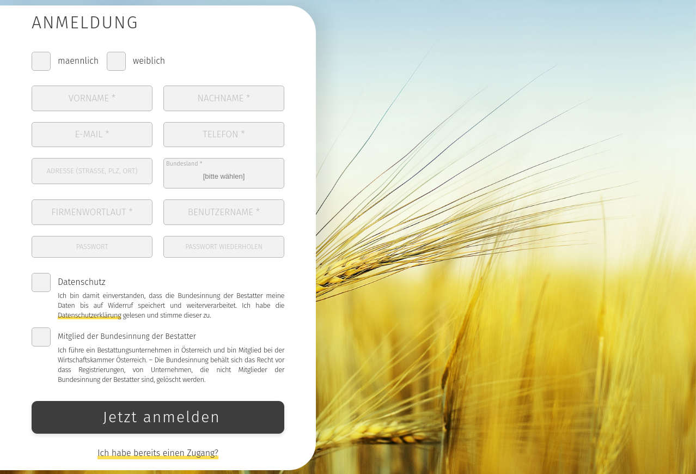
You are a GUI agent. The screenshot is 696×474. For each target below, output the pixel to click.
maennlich (78, 65)
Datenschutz (81, 276)
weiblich (149, 65)
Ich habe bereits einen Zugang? (157, 447)
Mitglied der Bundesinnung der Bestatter (127, 330)
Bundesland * (184, 163)
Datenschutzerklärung (89, 309)
